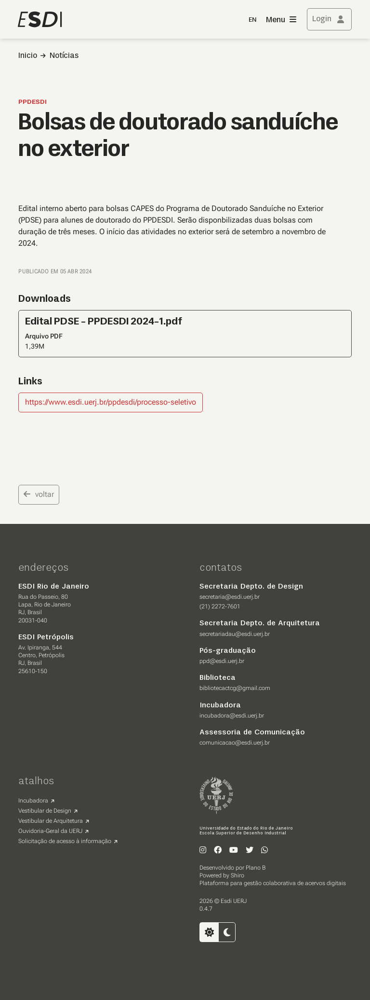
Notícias (64, 56)
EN (252, 20)
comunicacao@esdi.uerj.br (234, 742)
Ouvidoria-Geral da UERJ (50, 831)
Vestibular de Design (44, 810)
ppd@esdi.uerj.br (221, 661)
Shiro (237, 875)
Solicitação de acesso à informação (64, 841)
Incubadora (33, 800)
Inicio (27, 56)
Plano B (255, 867)
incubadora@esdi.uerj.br (231, 715)
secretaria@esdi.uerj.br (229, 596)
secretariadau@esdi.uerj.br (234, 634)
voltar (39, 494)
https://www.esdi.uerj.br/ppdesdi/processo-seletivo (110, 402)
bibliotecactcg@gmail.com (234, 688)
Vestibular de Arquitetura (50, 820)
